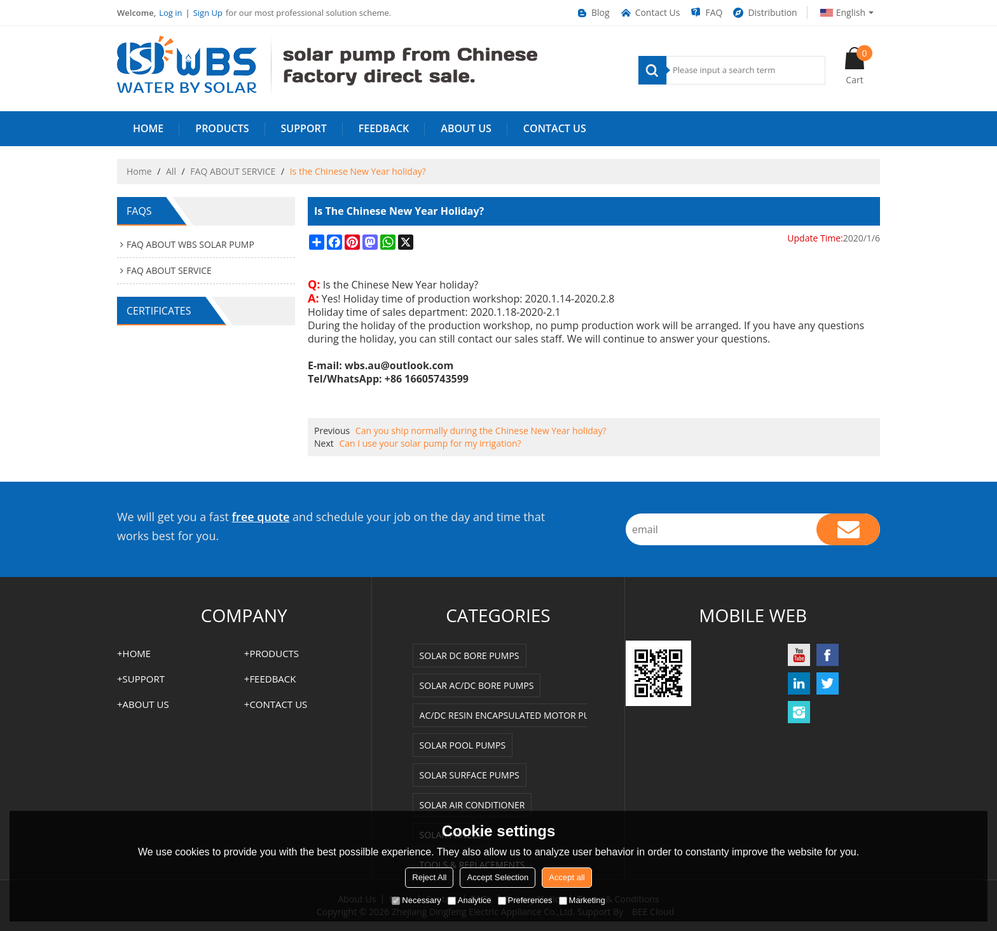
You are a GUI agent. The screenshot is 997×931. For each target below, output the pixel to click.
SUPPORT (304, 128)
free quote (261, 516)
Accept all (566, 877)
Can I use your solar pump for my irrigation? (430, 443)
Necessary (416, 900)
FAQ (705, 12)
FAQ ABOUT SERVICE (232, 171)
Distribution (764, 12)
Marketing (582, 900)
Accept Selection (497, 877)
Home (139, 171)
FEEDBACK (384, 128)
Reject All (429, 877)
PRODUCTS (222, 128)
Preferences (525, 900)
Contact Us (649, 12)
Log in (170, 12)
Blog (592, 12)
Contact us (554, 128)
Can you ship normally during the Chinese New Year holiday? (481, 431)
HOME (148, 128)
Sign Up (208, 12)
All (171, 171)
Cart (859, 65)
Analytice (470, 900)
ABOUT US (466, 128)
